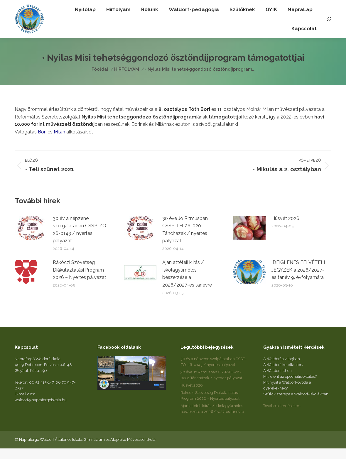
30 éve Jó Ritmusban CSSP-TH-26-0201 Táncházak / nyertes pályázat (185, 240)
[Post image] (31, 238)
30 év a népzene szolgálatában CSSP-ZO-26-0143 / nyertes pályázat (80, 240)
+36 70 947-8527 (70, 5)
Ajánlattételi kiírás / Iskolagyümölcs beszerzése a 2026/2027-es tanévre (187, 284)
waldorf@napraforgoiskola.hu (264, 5)
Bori (42, 142)
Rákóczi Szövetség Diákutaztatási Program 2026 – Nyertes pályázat (79, 280)
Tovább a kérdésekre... (282, 416)
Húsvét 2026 (285, 229)
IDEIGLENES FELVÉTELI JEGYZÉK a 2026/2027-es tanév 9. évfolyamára (298, 280)
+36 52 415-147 (31, 5)
